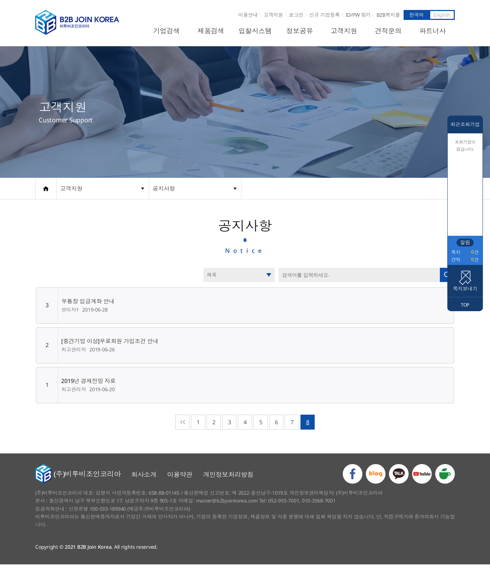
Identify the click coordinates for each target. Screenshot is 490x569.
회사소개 (143, 478)
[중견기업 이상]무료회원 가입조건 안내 (109, 343)
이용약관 (179, 478)
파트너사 (432, 31)
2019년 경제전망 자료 (87, 383)
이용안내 (248, 14)
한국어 (416, 14)
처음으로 (182, 424)
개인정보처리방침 (228, 478)
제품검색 (210, 31)
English (442, 14)
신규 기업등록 (324, 14)
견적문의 (388, 31)
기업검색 (166, 31)
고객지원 (273, 14)
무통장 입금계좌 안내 (86, 304)
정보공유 (299, 31)
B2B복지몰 (388, 14)
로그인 (296, 14)
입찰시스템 (255, 31)
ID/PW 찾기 (358, 14)
